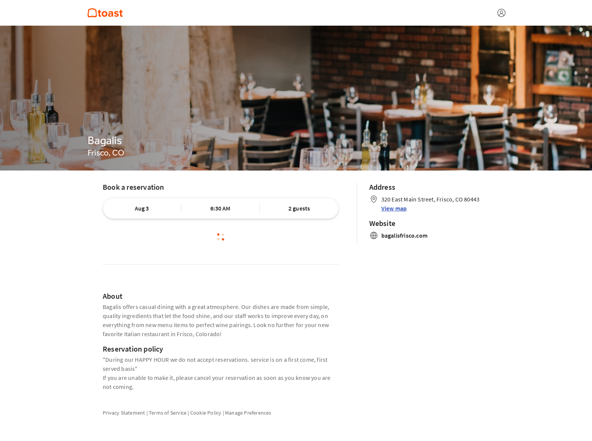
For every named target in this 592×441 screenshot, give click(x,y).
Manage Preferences (248, 412)
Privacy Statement (124, 412)
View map (394, 208)
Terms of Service (168, 412)
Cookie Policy (206, 412)
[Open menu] (501, 12)
